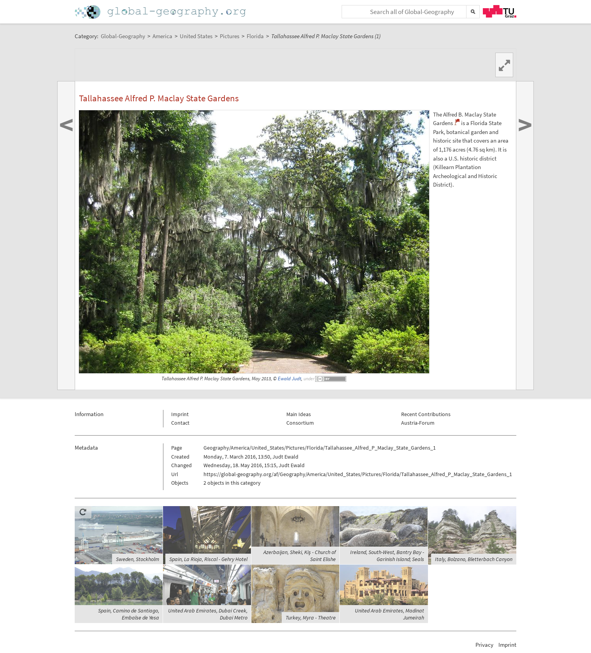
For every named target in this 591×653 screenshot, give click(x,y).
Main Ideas (298, 414)
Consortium (300, 422)
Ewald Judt (289, 378)
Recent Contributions (426, 414)
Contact (180, 422)
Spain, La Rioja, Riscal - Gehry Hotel (208, 559)
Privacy (484, 644)
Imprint (180, 414)
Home (161, 12)
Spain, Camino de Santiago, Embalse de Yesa (128, 614)
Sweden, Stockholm (137, 559)
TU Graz (499, 11)
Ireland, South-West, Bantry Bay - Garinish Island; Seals (387, 556)
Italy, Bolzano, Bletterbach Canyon (473, 559)
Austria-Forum (418, 422)
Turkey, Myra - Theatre (311, 617)
